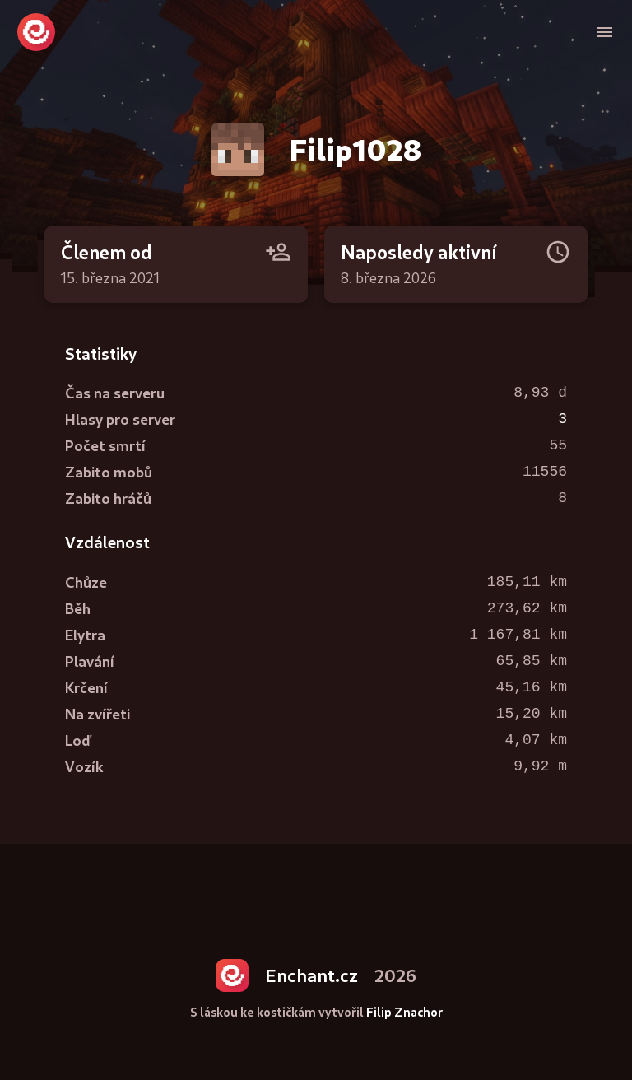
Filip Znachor (404, 1012)
